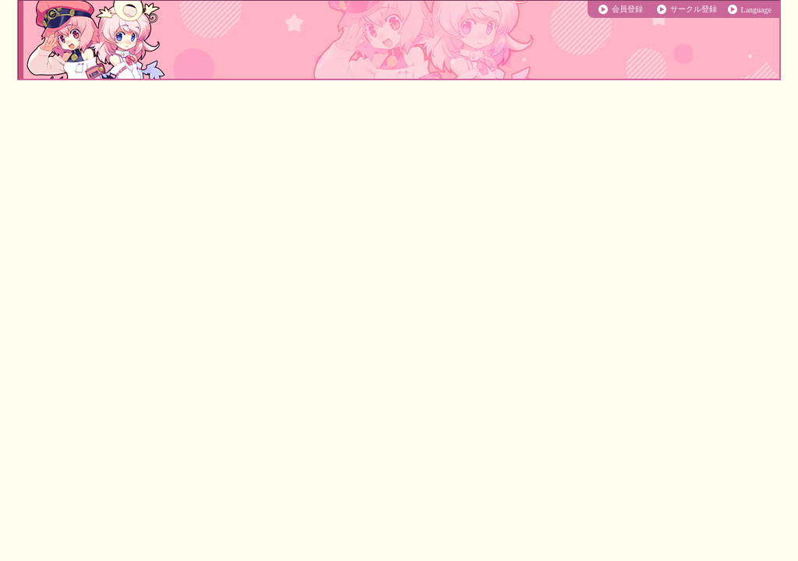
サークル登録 (693, 9)
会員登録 (627, 9)
